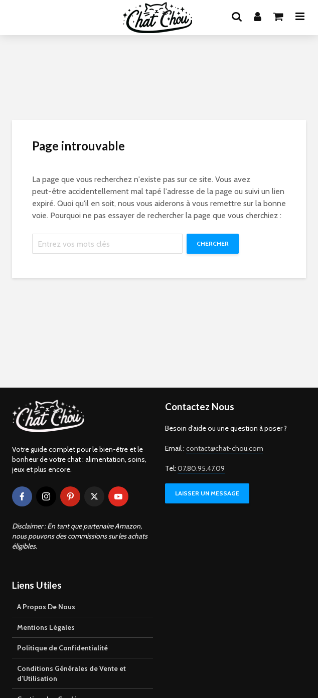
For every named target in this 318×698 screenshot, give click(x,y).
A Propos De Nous (46, 606)
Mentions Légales (46, 627)
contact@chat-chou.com (224, 448)
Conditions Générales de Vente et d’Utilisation (71, 673)
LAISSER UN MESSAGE (207, 493)
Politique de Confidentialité (62, 647)
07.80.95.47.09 (201, 468)
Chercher (213, 243)
